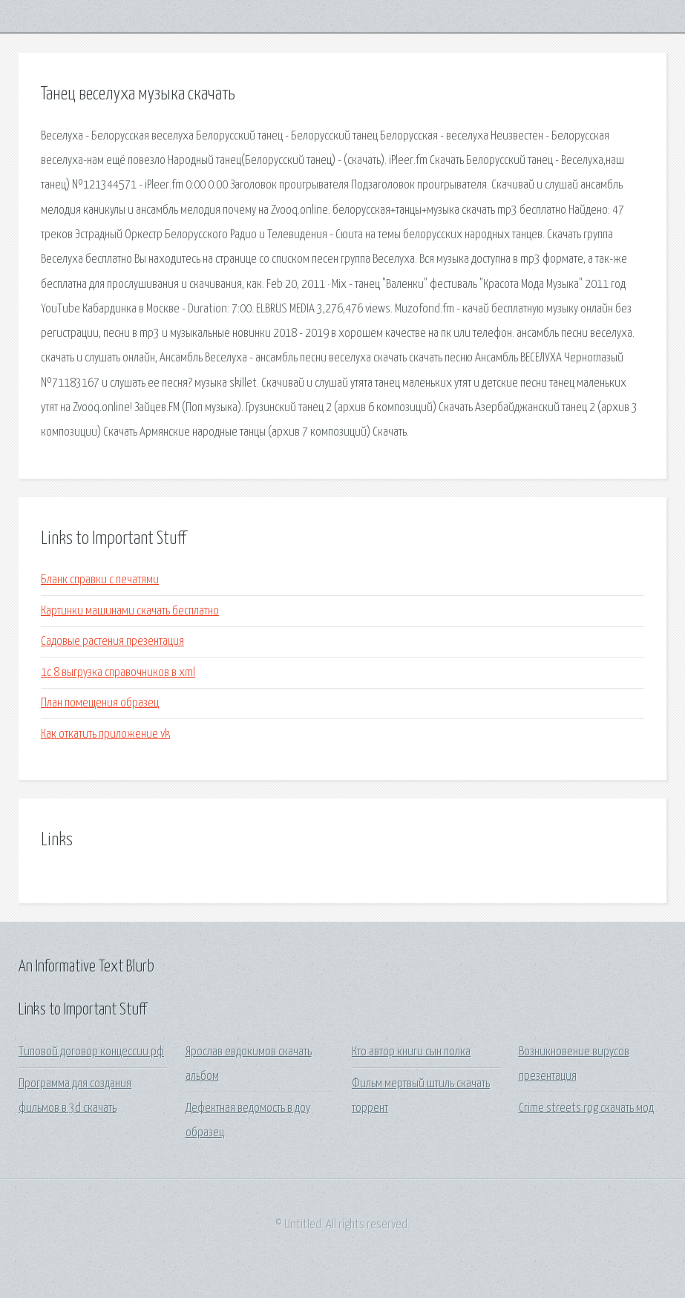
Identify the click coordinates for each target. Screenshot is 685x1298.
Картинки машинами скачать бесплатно (130, 611)
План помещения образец (100, 703)
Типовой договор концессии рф (91, 1052)
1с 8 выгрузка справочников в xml (118, 672)
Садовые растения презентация (112, 641)
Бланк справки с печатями (100, 580)
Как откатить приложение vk (105, 734)
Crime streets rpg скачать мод (586, 1108)
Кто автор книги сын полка (411, 1052)
